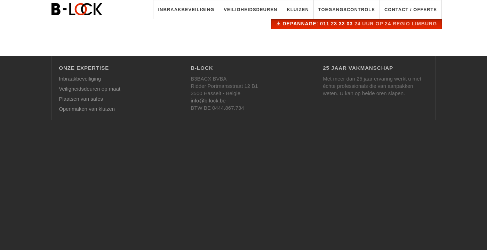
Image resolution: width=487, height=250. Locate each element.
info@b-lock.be (208, 100)
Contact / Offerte (410, 9)
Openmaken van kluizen (87, 109)
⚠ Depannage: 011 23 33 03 (356, 23)
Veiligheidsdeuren (250, 9)
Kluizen (298, 9)
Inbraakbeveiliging (186, 9)
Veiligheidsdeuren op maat (89, 89)
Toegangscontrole (346, 9)
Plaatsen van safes (81, 99)
